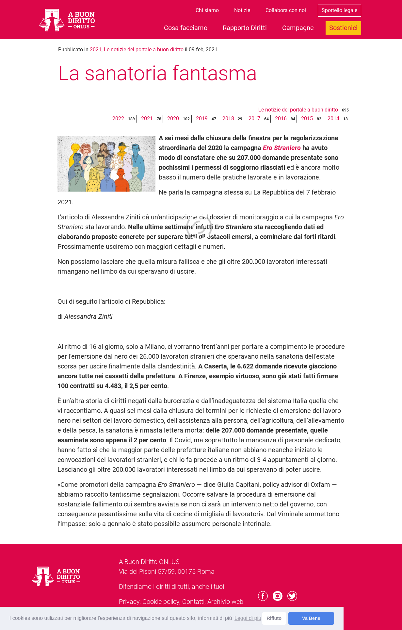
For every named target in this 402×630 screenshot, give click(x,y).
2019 (202, 118)
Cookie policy (160, 601)
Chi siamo (207, 10)
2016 (281, 118)
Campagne (298, 28)
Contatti (193, 601)
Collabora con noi (285, 10)
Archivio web (225, 601)
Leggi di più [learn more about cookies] (247, 618)
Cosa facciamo (185, 28)
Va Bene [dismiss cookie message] (311, 618)
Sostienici (343, 28)
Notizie (242, 10)
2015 (307, 118)
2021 (96, 49)
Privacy (129, 601)
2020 (173, 118)
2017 (254, 118)
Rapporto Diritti (245, 28)
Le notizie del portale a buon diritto (144, 49)
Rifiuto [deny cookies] (274, 618)
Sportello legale (339, 10)
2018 (228, 118)
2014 (333, 118)
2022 (118, 118)
